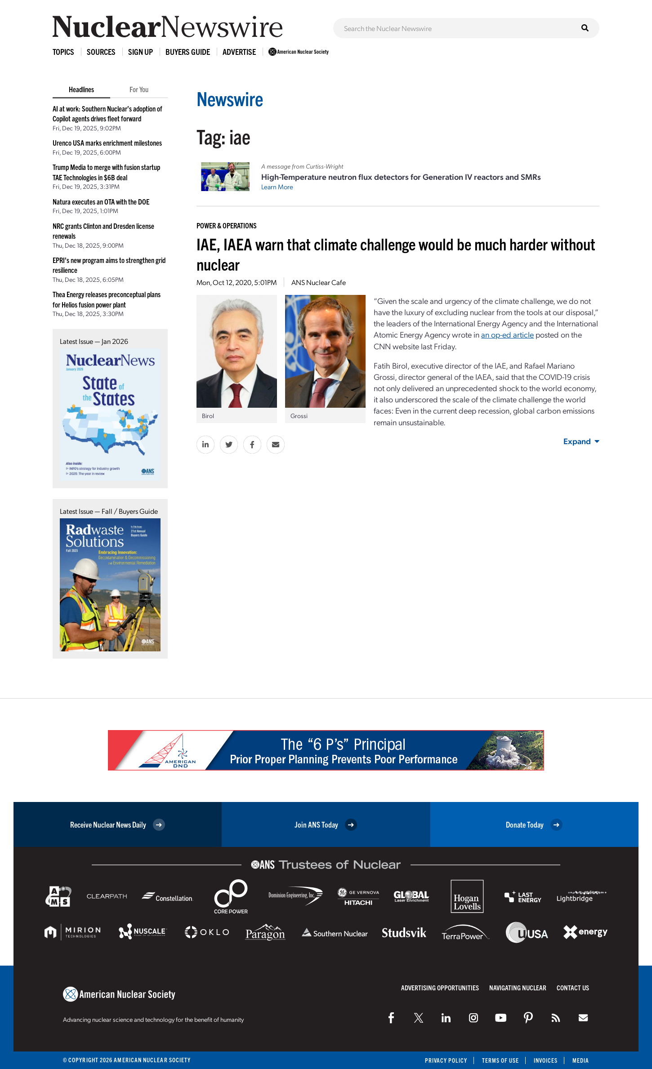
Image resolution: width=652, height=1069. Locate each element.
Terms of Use (499, 1060)
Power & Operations (226, 225)
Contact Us (573, 987)
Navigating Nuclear (517, 987)
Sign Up (140, 51)
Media (580, 1060)
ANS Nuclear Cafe (318, 282)
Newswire (231, 97)
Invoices (545, 1060)
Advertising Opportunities (440, 987)
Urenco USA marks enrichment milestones (107, 142)
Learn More (277, 186)
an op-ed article (507, 334)
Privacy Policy (445, 1060)
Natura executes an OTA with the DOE (101, 201)
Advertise (239, 51)
